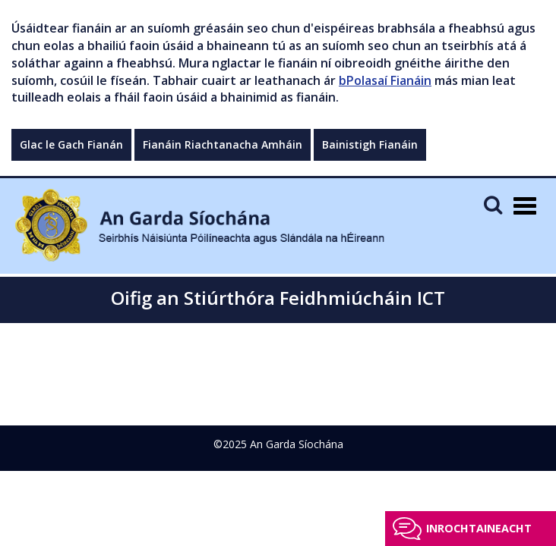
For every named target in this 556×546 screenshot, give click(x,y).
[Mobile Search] (492, 204)
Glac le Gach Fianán (71, 144)
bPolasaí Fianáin (385, 80)
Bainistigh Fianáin (370, 144)
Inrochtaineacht (479, 528)
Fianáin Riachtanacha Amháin (222, 144)
